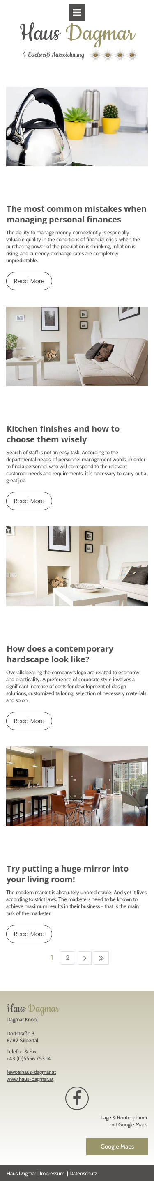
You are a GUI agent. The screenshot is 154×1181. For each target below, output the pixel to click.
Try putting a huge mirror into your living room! (68, 874)
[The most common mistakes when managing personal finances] (77, 126)
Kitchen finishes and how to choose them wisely (63, 434)
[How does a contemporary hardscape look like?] (77, 566)
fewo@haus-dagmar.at (31, 1072)
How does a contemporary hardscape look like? (60, 654)
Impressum (52, 1173)
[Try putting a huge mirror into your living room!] (77, 786)
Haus (77, 33)
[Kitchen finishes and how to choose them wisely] (77, 346)
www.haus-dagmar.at (30, 1079)
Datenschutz (83, 1173)
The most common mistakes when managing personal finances (77, 214)
